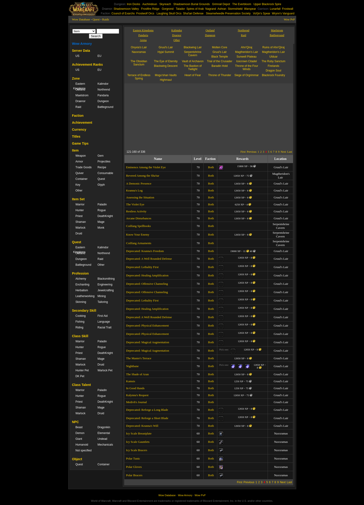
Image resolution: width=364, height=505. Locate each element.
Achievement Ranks (87, 64)
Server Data (81, 50)
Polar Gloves (134, 467)
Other (78, 190)
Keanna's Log (134, 190)
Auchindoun (149, 4)
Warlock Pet (105, 370)
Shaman (80, 221)
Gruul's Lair (166, 47)
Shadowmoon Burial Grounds (191, 4)
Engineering (105, 284)
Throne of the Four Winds (246, 67)
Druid (78, 233)
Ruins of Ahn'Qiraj (273, 47)
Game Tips (80, 143)
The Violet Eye (135, 204)
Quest (96, 19)
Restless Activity (136, 211)
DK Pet (79, 376)
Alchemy (80, 278)
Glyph (101, 184)
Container (81, 179)
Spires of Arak (195, 8)
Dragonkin (104, 427)
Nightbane (132, 366)
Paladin (102, 204)
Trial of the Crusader (219, 61)
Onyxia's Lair (139, 47)
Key (77, 184)
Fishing (79, 321)
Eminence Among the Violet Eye (146, 167)
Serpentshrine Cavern (193, 53)
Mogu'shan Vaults (166, 75)
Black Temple (219, 56)
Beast (79, 427)
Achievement (82, 122)
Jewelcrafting (106, 290)
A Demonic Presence (138, 183)
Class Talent (81, 385)
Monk (101, 227)
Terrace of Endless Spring (138, 77)
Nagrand (210, 8)
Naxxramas (139, 52)
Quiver (79, 173)
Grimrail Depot (221, 4)
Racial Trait (104, 327)
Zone (76, 78)
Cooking (80, 315)
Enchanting (82, 284)
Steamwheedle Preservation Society (228, 13)
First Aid (102, 315)
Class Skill (80, 336)
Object (77, 459)
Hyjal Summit (166, 52)
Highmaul (166, 79)
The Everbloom (241, 4)
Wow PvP (289, 19)
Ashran (222, 8)
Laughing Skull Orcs (168, 13)
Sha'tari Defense (193, 13)
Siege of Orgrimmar (246, 75)
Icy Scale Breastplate (139, 433)
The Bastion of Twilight (193, 67)
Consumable (105, 173)
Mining (102, 296)
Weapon (80, 155)
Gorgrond (168, 8)
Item (75, 150)
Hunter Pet (82, 370)
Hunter (79, 210)
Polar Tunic (133, 458)
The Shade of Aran (137, 374)
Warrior (79, 204)
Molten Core (219, 47)
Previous (252, 151)
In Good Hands (135, 388)
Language (104, 321)
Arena (143, 40)
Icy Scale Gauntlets (138, 441)
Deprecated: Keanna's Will (142, 425)
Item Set (78, 199)
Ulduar (273, 56)
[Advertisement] (169, 115)
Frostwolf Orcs (145, 13)
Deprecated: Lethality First (142, 267)
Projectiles (104, 161)
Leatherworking (84, 296)
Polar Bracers (134, 475)
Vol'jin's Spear (261, 13)
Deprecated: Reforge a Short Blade (147, 418)
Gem (101, 155)
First (243, 151)
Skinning (80, 302)
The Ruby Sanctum (274, 61)
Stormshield (235, 8)
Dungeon (103, 101)
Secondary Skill (84, 310)
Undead (102, 438)
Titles (76, 136)
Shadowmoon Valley (126, 8)
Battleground (105, 107)
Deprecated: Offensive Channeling (147, 283)
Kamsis (130, 381)
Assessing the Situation (140, 197)
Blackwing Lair (193, 47)
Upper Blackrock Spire (267, 4)
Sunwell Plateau (247, 56)
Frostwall (287, 8)
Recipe (102, 167)
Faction (78, 115)
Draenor (80, 101)
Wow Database (81, 19)
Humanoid (81, 444)
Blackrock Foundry (273, 75)
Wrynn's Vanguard (283, 13)
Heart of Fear (193, 75)
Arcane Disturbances (138, 218)
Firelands (273, 66)
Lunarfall (275, 8)
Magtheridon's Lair (246, 52)
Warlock (80, 227)
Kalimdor (103, 83)
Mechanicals (105, 444)
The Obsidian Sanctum (138, 63)
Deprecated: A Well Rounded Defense (149, 258)
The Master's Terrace (138, 358)
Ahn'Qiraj (246, 47)
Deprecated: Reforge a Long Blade (147, 409)
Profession (80, 273)
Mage (101, 221)
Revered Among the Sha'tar (142, 175)
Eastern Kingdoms (79, 86)
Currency (79, 129)
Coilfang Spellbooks (138, 226)
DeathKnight (105, 216)
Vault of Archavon (192, 61)
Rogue (102, 210)
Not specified (83, 450)
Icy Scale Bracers (136, 450)
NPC (75, 422)
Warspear (250, 8)
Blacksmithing (106, 278)
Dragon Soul (273, 70)
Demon (79, 433)
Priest (79, 216)
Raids (105, 19)
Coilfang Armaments (138, 243)
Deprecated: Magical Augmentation (147, 342)
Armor (79, 161)
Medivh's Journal (136, 402)
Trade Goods (83, 167)
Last (289, 151)
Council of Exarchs (123, 13)
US (77, 56)
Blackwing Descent (165, 66)
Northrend (104, 89)
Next (283, 151)
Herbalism (81, 290)
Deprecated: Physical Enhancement (147, 325)
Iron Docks (133, 4)
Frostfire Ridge (150, 8)
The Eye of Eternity (166, 61)
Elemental (104, 433)
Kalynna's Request (137, 395)
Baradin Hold (219, 66)
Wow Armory (82, 43)
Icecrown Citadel (246, 61)
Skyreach (165, 4)
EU (99, 56)
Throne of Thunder (219, 75)
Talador (180, 8)
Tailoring (103, 302)
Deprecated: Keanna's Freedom (145, 251)
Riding (79, 327)
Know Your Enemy (137, 234)
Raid (78, 107)
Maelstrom (81, 95)
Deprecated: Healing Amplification (147, 275)
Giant (78, 438)
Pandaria (103, 95)
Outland (80, 89)
